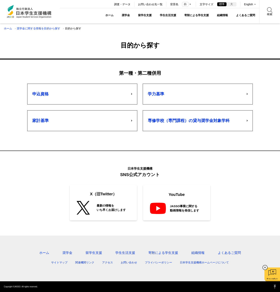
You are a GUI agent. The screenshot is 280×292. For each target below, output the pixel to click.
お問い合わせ (129, 262)
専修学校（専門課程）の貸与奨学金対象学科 (189, 120)
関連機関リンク (84, 262)
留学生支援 (145, 15)
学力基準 (156, 94)
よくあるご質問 (245, 15)
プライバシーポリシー (158, 262)
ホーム (109, 15)
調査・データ (122, 4)
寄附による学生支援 (196, 15)
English (248, 4)
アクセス (107, 262)
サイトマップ (59, 262)
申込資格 (40, 94)
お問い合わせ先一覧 (150, 4)
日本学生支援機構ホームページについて (204, 262)
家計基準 (40, 120)
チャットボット (272, 279)
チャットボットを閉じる (265, 267)
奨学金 (126, 15)
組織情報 (222, 15)
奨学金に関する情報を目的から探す (38, 28)
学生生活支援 (168, 15)
